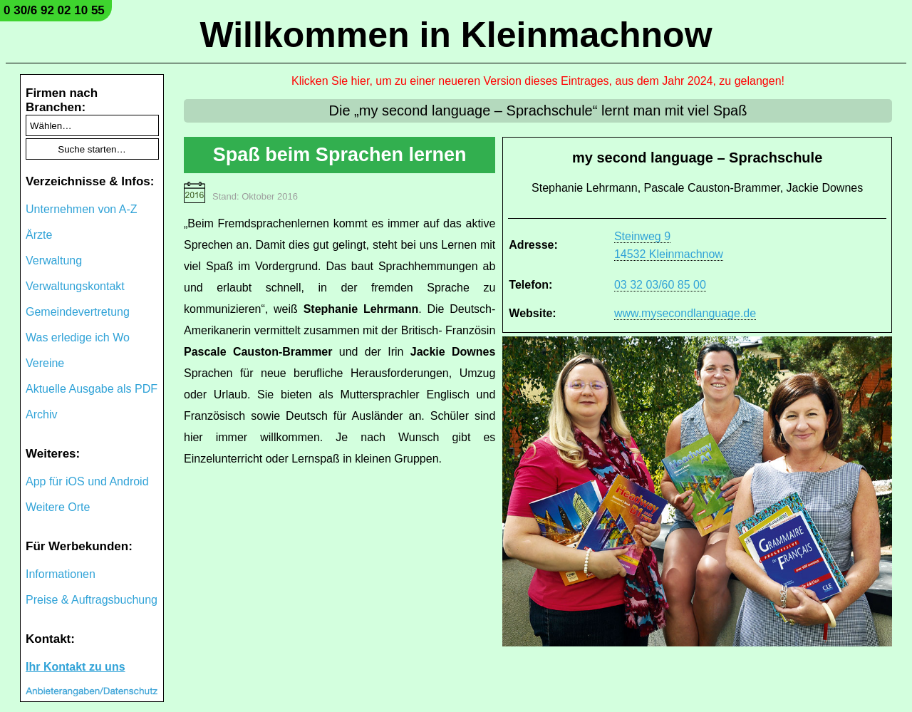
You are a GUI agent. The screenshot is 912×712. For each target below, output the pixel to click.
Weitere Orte (58, 507)
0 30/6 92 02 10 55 (54, 10)
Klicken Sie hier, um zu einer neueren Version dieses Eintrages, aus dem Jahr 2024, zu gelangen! (537, 81)
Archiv (41, 414)
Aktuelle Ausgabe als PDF (91, 389)
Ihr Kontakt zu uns (75, 667)
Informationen (60, 574)
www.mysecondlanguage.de (685, 313)
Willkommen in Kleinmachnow (456, 35)
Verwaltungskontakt (75, 286)
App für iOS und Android (87, 481)
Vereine (45, 363)
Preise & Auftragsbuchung (91, 600)
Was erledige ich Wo (78, 337)
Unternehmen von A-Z (82, 209)
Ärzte (39, 235)
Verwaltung (54, 260)
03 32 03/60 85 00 (660, 285)
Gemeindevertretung (78, 312)
